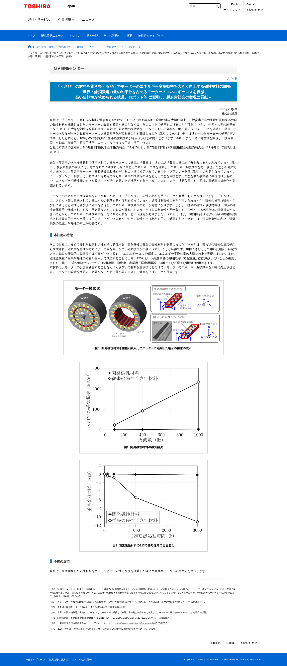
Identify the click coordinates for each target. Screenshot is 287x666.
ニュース (88, 19)
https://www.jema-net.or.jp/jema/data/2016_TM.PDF (141, 623)
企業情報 (66, 19)
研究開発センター (69, 68)
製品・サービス (39, 19)
